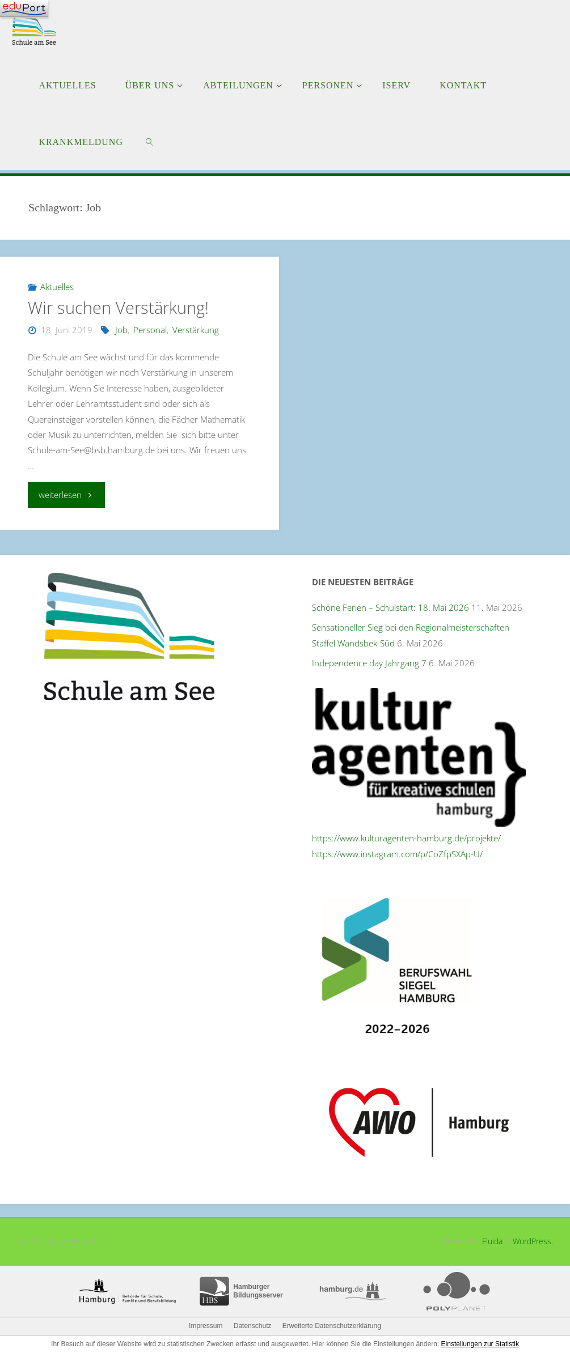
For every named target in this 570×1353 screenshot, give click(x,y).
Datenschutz (253, 1326)
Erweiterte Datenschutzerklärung (331, 1326)
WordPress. (533, 1241)
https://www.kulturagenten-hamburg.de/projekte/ (406, 838)
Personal (150, 329)
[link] (149, 141)
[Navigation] (24, 8)
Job (121, 329)
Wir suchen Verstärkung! (118, 307)
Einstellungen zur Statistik (480, 1344)
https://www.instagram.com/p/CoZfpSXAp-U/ (397, 854)
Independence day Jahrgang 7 (369, 663)
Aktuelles (57, 286)
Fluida (491, 1241)
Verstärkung (195, 329)
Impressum (205, 1326)
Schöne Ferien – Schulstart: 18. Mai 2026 (390, 607)
